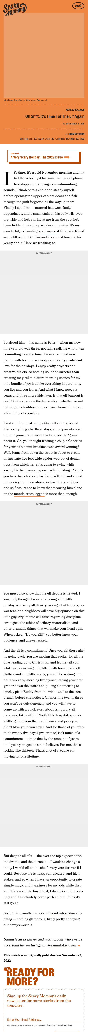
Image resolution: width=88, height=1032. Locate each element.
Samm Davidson (76, 134)
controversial (49, 231)
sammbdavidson (63, 945)
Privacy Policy (67, 1025)
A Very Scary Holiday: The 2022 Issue (43, 155)
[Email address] (44, 1019)
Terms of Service (53, 1025)
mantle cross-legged (29, 494)
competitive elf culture (51, 423)
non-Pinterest (60, 913)
